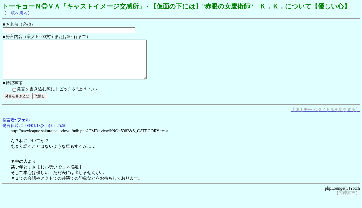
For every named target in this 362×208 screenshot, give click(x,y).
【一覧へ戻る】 (17, 13)
